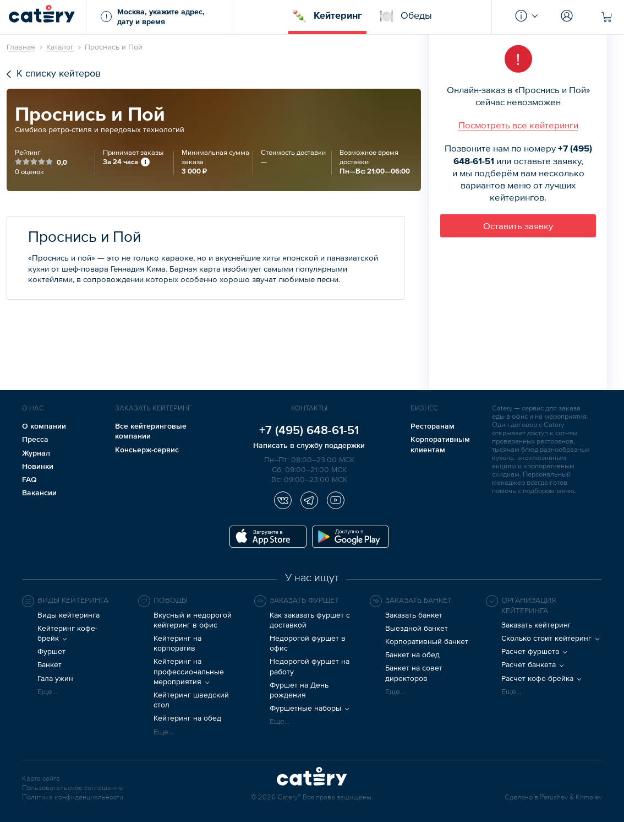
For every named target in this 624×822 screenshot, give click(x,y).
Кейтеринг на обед (187, 717)
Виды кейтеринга (68, 614)
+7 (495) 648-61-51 (309, 430)
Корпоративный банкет (426, 641)
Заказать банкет (413, 614)
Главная (21, 46)
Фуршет (51, 651)
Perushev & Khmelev (571, 797)
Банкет (49, 664)
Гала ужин (55, 678)
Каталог (60, 46)
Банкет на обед (412, 654)
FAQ (29, 479)
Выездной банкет (416, 628)
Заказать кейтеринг (536, 624)
